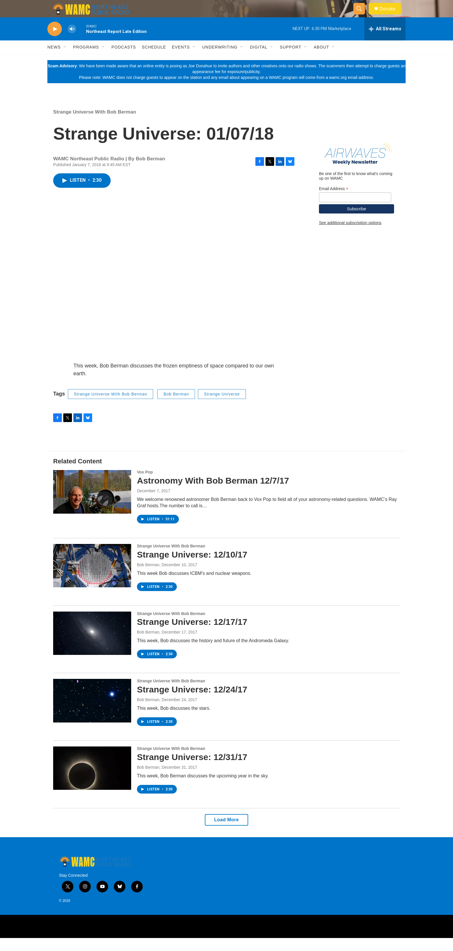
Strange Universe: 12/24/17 (192, 702)
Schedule (154, 60)
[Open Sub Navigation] (65, 60)
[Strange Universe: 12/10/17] (92, 578)
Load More (226, 832)
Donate (391, 15)
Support (290, 60)
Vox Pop (145, 485)
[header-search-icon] (361, 15)
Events (181, 60)
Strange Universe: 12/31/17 (192, 770)
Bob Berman (176, 407)
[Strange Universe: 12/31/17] (92, 781)
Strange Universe (222, 407)
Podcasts (124, 60)
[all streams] (385, 41)
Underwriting (219, 60)
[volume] (72, 42)
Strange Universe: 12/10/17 (192, 567)
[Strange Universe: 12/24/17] (92, 713)
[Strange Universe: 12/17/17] (92, 646)
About (321, 60)
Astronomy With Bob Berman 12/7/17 (213, 493)
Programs (86, 60)
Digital (258, 60)
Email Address (333, 202)
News (54, 60)
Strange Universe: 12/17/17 (192, 635)
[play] (54, 42)
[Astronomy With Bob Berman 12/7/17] (92, 504)
